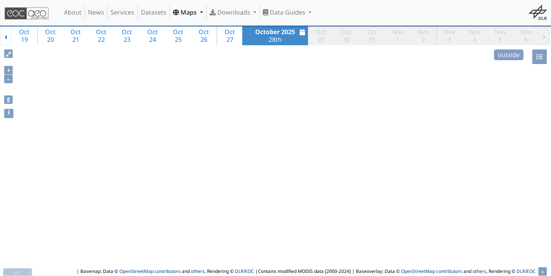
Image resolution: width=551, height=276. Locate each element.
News (96, 12)
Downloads (231, 12)
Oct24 (152, 36)
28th (281, 36)
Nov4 (475, 36)
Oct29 (321, 36)
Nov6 (526, 36)
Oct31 (372, 36)
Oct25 (178, 36)
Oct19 (24, 36)
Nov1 (398, 36)
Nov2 (423, 36)
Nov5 (500, 36)
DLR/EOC (244, 271)
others (198, 271)
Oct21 (75, 36)
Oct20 (50, 36)
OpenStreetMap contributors (150, 271)
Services (122, 12)
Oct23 (127, 36)
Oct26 (204, 36)
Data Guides (285, 12)
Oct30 (346, 36)
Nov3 (449, 36)
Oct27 (230, 36)
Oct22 (101, 36)
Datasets (153, 12)
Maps (185, 12)
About (73, 12)
